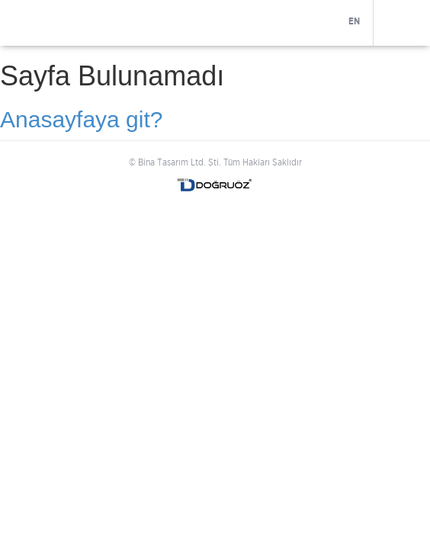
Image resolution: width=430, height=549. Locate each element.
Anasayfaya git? (81, 119)
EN (354, 21)
